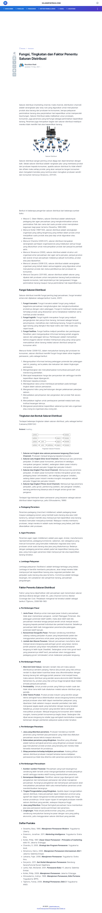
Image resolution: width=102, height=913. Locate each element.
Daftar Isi (66, 909)
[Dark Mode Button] (97, 3)
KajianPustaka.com (51, 3)
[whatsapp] (14, 66)
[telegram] (14, 70)
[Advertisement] (51, 29)
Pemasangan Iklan (55, 909)
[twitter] (14, 62)
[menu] (5, 3)
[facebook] (14, 58)
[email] (14, 74)
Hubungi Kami (43, 909)
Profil (35, 909)
